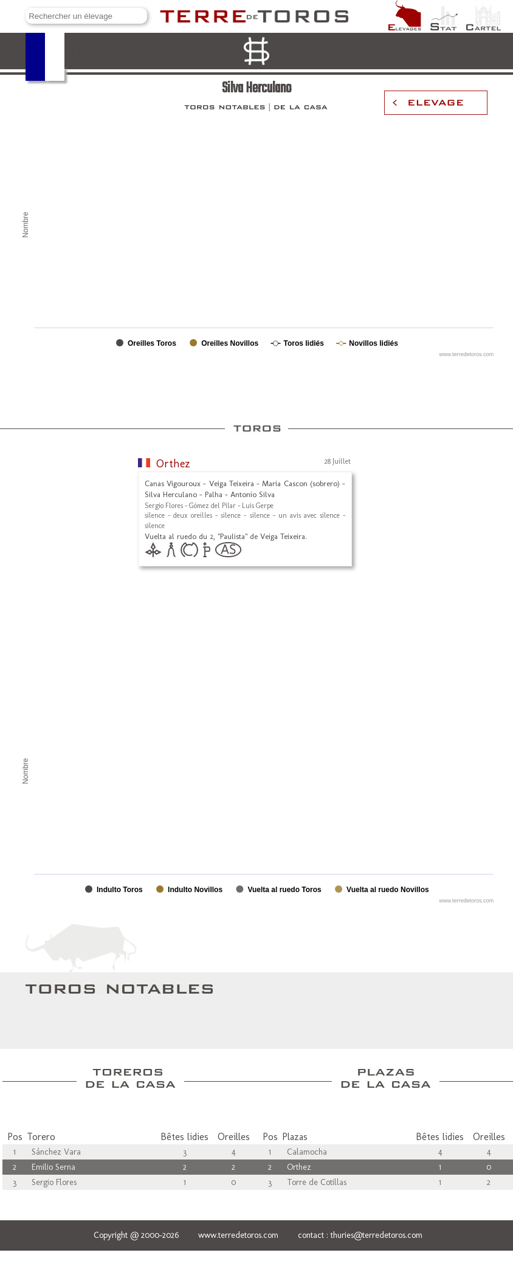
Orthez (173, 463)
